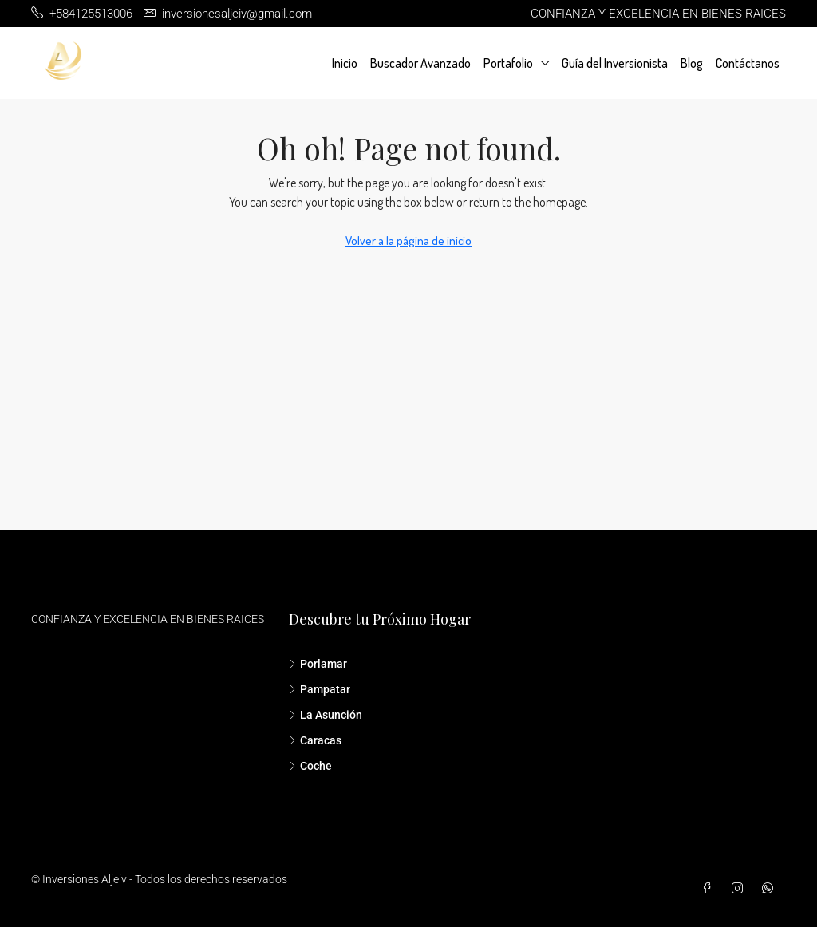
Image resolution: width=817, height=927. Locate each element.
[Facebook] (710, 888)
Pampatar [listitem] (319, 689)
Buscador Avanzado (420, 63)
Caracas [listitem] (315, 740)
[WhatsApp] (771, 888)
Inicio (344, 63)
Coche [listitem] (310, 765)
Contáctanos (748, 63)
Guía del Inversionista (615, 63)
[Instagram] (740, 888)
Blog (692, 63)
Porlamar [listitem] (318, 663)
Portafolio (508, 63)
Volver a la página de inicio (408, 240)
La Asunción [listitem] (325, 714)
